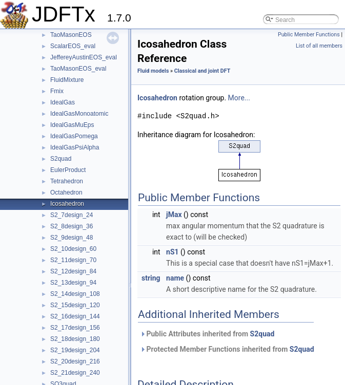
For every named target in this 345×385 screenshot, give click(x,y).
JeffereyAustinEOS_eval (83, 57)
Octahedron (66, 192)
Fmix (57, 91)
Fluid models (153, 71)
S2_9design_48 (71, 237)
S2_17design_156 (75, 327)
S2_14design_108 (75, 293)
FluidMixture (67, 79)
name (175, 278)
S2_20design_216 (75, 361)
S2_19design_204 (75, 350)
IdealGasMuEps (72, 125)
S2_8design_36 (71, 226)
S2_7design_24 (71, 215)
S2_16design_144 (75, 316)
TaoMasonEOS (71, 34)
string (150, 278)
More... (239, 98)
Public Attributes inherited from (207, 334)
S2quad (60, 158)
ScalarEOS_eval (72, 46)
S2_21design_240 (75, 372)
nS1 (172, 252)
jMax (174, 214)
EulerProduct (68, 170)
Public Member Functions (309, 34)
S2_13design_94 (73, 282)
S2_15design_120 (75, 305)
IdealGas (62, 102)
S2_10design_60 (73, 248)
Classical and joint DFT (202, 71)
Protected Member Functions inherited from (227, 349)
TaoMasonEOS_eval (78, 68)
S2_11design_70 (73, 260)
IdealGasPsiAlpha (74, 147)
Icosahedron (67, 203)
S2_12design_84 (73, 271)
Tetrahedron (66, 181)
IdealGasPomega (74, 136)
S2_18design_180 (75, 339)
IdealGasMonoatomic (79, 113)
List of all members (319, 45)
